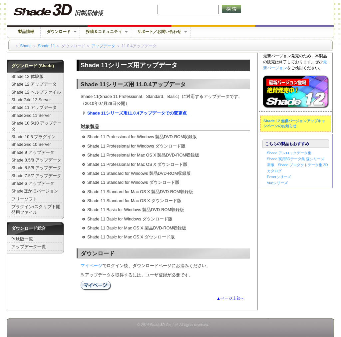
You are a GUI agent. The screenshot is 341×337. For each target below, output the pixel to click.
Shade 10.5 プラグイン (33, 137)
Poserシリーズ (279, 177)
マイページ (91, 265)
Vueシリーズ (277, 183)
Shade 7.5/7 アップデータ (36, 175)
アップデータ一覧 (28, 246)
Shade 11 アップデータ (34, 107)
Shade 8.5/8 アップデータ (36, 160)
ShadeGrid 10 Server (31, 144)
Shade (26, 46)
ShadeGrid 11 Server (31, 115)
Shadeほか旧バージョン (34, 191)
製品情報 (26, 31)
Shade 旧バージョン (64, 10)
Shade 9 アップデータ (32, 152)
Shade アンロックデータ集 (289, 153)
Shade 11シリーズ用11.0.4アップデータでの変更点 (137, 113)
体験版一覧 (22, 239)
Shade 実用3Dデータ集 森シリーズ (295, 159)
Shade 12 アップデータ (34, 84)
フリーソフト (24, 199)
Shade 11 (46, 46)
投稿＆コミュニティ (104, 31)
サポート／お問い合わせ (159, 31)
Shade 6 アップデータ (32, 183)
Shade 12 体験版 (27, 76)
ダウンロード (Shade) (32, 66)
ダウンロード (59, 31)
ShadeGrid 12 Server (31, 100)
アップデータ (103, 46)
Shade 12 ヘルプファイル (36, 92)
